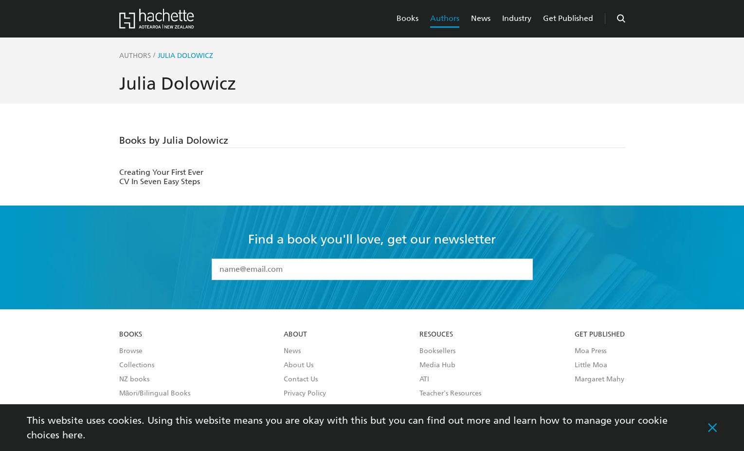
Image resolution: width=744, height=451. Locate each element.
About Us (298, 365)
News (480, 18)
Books (407, 18)
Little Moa (591, 365)
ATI (424, 379)
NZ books (134, 379)
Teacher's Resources (450, 393)
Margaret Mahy (599, 379)
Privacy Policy (305, 393)
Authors (444, 18)
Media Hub (437, 365)
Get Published (568, 18)
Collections (136, 365)
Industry (516, 18)
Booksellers (437, 351)
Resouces (436, 334)
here (72, 435)
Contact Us (301, 379)
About (295, 334)
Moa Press (590, 351)
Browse (131, 351)
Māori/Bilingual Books (155, 393)
